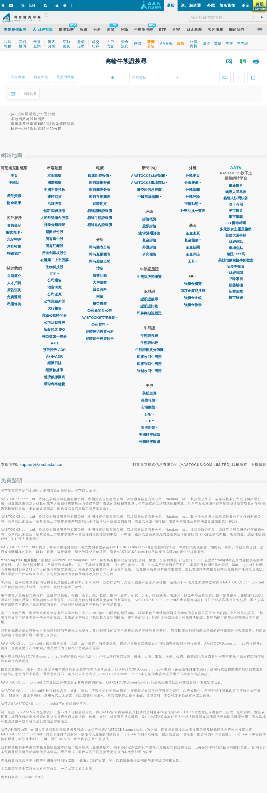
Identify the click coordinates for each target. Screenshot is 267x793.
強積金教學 (193, 305)
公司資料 (99, 325)
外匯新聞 (193, 190)
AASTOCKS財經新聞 (149, 176)
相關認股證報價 (99, 211)
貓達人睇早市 (235, 192)
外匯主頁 (193, 176)
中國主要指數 (54, 190)
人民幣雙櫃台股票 (54, 218)
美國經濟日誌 (149, 435)
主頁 (14, 176)
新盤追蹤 (236, 291)
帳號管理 (14, 232)
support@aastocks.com (42, 464)
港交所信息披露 (149, 190)
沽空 (99, 268)
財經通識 (236, 273)
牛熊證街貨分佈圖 (149, 350)
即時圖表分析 (99, 190)
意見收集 (14, 246)
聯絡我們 (14, 253)
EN (32, 5)
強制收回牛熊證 (149, 371)
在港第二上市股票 (54, 260)
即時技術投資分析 (100, 332)
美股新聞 (149, 428)
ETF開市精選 (236, 223)
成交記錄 (100, 275)
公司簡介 (14, 276)
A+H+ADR (54, 356)
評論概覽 (149, 219)
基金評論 (149, 240)
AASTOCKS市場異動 (100, 318)
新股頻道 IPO (54, 329)
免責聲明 (14, 297)
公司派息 (54, 294)
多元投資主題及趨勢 (236, 229)
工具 (193, 261)
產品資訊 (14, 196)
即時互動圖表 (99, 197)
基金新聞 (193, 247)
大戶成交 (100, 282)
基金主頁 (193, 233)
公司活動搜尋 (54, 322)
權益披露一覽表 (54, 336)
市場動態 (149, 407)
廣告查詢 (14, 290)
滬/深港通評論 (149, 233)
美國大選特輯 (235, 235)
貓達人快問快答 (235, 198)
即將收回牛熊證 (149, 357)
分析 (149, 414)
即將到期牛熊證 (149, 364)
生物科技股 (54, 267)
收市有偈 (236, 204)
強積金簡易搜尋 (193, 291)
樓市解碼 (236, 298)
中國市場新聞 (149, 197)
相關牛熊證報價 (99, 218)
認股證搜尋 (149, 299)
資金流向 (100, 289)
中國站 (14, 183)
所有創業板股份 (54, 253)
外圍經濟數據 (149, 442)
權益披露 (100, 303)
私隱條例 (14, 304)
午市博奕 (236, 210)
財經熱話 (236, 242)
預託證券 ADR (54, 350)
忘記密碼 (14, 239)
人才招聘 (14, 283)
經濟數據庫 (54, 370)
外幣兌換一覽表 (193, 211)
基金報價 (192, 240)
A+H (54, 343)
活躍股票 (54, 204)
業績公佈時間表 (54, 315)
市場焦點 (236, 248)
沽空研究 (54, 287)
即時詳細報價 (99, 183)
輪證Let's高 (236, 254)
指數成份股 (54, 232)
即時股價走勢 (99, 261)
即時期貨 (54, 197)
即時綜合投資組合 (100, 339)
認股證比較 (149, 306)
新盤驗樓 (236, 285)
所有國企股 (54, 239)
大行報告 (54, 308)
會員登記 (14, 225)
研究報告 (149, 254)
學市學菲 (236, 217)
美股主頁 (149, 393)
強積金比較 (193, 298)
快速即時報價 (100, 176)
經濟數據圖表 (54, 377)
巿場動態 (192, 204)
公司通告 (54, 280)
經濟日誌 (54, 363)
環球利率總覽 (54, 384)
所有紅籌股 (54, 246)
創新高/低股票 (54, 211)
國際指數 (54, 183)
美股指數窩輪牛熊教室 (235, 260)
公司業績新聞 (54, 301)
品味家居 (236, 279)
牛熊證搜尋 (149, 336)
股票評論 (149, 226)
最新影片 (236, 186)
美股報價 (149, 400)
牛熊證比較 (149, 343)
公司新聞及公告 (99, 310)
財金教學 (14, 203)
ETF (54, 274)
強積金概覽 (193, 284)
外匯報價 (192, 183)
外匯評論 (149, 247)
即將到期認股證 (149, 313)
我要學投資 (236, 266)
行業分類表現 (54, 225)
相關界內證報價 (99, 225)
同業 (99, 296)
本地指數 (54, 176)
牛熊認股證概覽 (149, 277)
